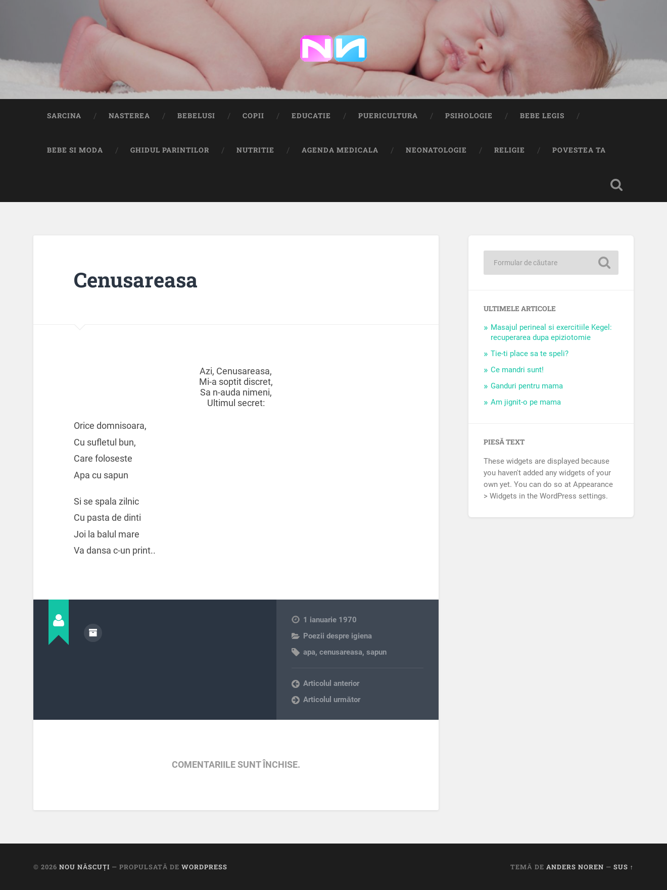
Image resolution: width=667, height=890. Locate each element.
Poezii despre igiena (337, 635)
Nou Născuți (84, 867)
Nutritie (255, 150)
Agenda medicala (340, 150)
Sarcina (64, 115)
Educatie (311, 115)
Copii (253, 115)
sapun (376, 652)
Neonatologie (436, 150)
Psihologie (469, 115)
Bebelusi (196, 115)
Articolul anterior (331, 683)
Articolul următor (331, 699)
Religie (509, 150)
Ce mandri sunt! (517, 369)
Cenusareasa (136, 279)
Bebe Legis (542, 115)
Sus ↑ (623, 867)
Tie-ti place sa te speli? (529, 353)
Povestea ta (579, 150)
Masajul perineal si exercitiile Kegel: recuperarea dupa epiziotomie (551, 332)
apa (309, 652)
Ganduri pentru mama (527, 385)
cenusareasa (340, 652)
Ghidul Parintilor (169, 150)
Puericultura (388, 115)
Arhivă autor (93, 633)
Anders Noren (575, 867)
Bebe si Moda (75, 150)
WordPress (204, 867)
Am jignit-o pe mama (526, 402)
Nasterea (129, 115)
